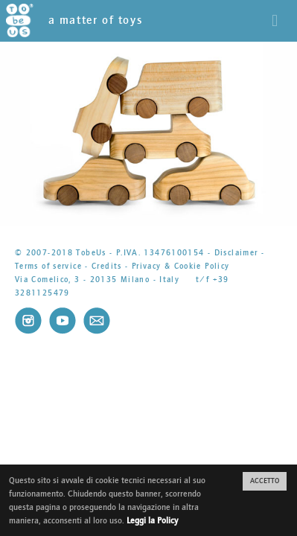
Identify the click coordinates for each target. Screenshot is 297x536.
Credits (107, 266)
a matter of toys (74, 20)
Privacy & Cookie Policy (181, 266)
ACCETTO (264, 480)
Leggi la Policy (152, 520)
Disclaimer (236, 253)
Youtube (62, 320)
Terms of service (48, 266)
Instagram (28, 320)
